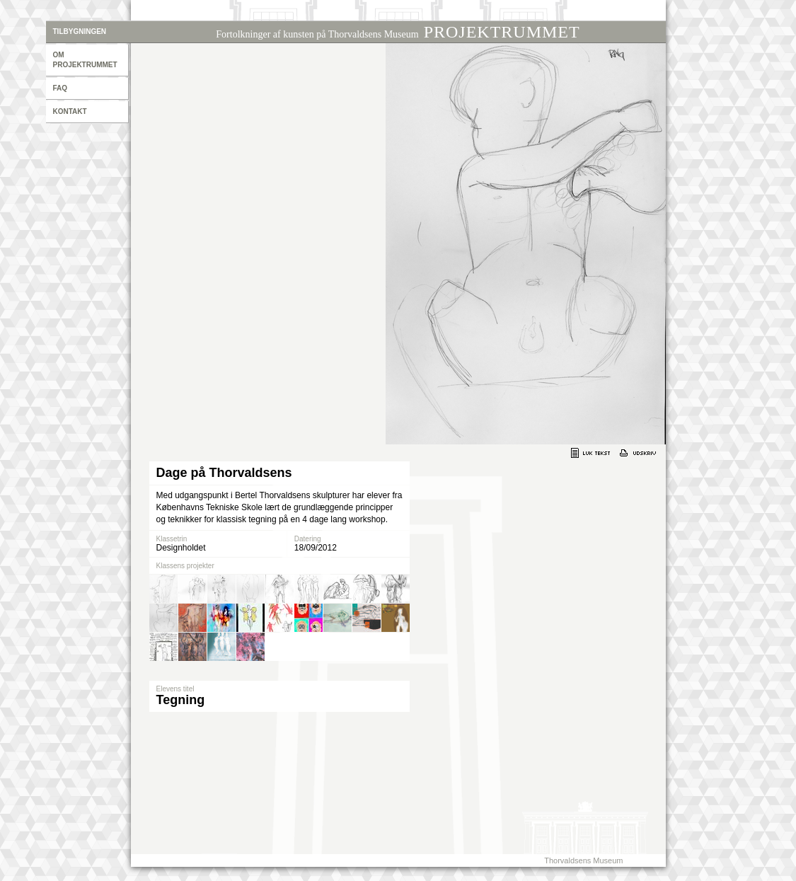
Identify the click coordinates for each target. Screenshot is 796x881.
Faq (60, 88)
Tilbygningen (80, 31)
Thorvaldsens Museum (583, 860)
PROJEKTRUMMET (397, 32)
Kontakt (70, 111)
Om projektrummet (85, 60)
